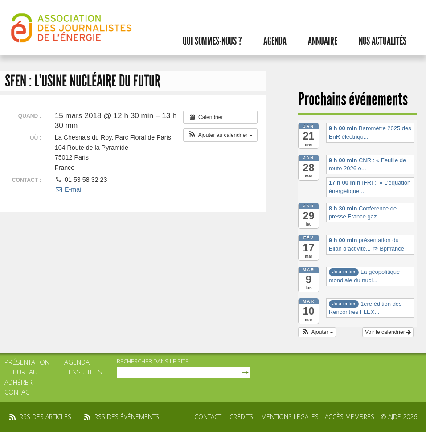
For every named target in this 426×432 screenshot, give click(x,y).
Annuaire (322, 41)
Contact (18, 391)
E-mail (69, 189)
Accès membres (349, 416)
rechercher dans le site (152, 361)
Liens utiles (83, 371)
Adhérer (18, 382)
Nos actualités (382, 41)
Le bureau (20, 371)
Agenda (275, 41)
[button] (220, 135)
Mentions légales (290, 416)
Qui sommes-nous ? (212, 41)
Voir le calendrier (388, 332)
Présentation (26, 362)
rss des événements (126, 416)
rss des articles (45, 416)
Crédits (241, 416)
